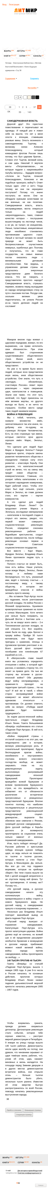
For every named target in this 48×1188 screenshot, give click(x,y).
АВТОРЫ (21, 51)
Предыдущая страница (33, 1110)
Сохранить (34, 78)
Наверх (40, 1185)
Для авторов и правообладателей (30, 1171)
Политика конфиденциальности (29, 1173)
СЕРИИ (22, 56)
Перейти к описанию (14, 1110)
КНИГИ (7, 56)
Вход (4, 4)
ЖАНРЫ (7, 51)
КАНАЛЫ (37, 56)
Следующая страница (24, 1115)
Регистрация (14, 4)
